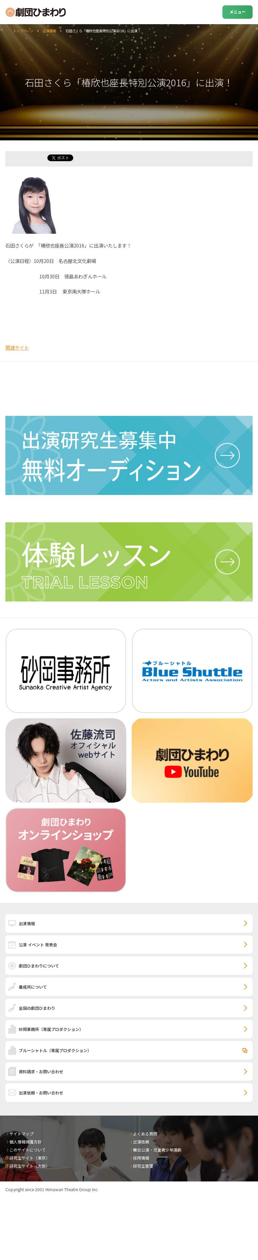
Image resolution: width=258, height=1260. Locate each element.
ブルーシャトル (55, 1050)
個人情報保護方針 (25, 1141)
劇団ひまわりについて (39, 966)
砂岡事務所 (51, 1029)
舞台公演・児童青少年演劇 (157, 1150)
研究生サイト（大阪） (29, 1166)
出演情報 (49, 30)
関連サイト (17, 347)
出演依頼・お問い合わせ (41, 1092)
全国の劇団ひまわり (37, 1008)
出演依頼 (141, 1141)
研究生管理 (143, 1166)
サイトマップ (21, 1133)
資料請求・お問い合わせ (41, 1071)
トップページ (23, 30)
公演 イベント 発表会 (38, 944)
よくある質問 (145, 1133)
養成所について (33, 987)
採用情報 (141, 1158)
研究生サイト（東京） (29, 1158)
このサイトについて (27, 1150)
